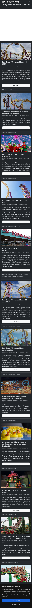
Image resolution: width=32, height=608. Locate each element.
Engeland (13, 89)
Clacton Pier (14, 274)
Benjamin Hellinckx (11, 252)
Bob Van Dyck (10, 115)
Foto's (18, 89)
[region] (16, 596)
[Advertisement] (16, 25)
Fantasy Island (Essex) (13, 276)
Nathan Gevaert (10, 66)
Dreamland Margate (23, 274)
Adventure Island (6, 89)
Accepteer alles (16, 600)
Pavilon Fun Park (6, 278)
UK (17, 562)
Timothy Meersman (11, 158)
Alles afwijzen (16, 604)
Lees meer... (16, 85)
